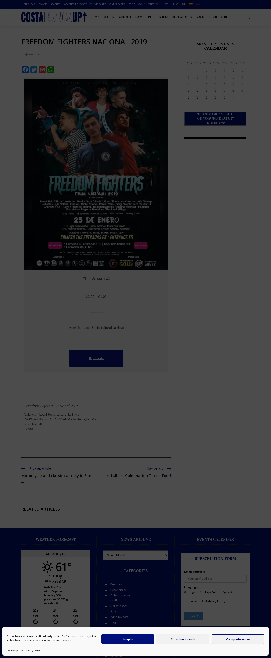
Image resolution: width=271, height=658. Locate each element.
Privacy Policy (32, 650)
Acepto (128, 639)
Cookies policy (15, 650)
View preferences (238, 639)
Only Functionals (183, 639)
